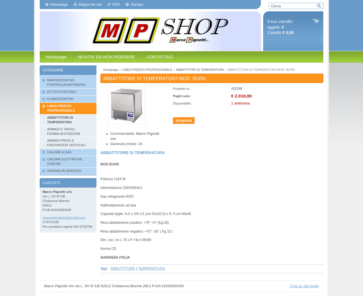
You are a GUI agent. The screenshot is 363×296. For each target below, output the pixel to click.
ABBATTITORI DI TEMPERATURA (200, 69)
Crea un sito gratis (304, 286)
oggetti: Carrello (280, 27)
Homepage (59, 4)
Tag (103, 268)
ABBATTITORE (122, 268)
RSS (116, 4)
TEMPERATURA (151, 268)
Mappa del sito (90, 4)
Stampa (136, 4)
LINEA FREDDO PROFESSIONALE (147, 69)
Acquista (184, 120)
